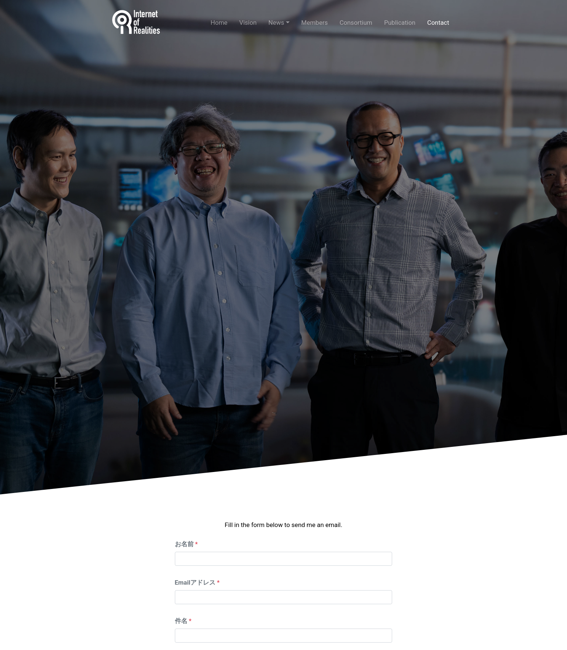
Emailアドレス (195, 582)
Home (219, 22)
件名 (181, 621)
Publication (399, 22)
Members (314, 22)
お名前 (184, 544)
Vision (248, 22)
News (276, 22)
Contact (438, 22)
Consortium (355, 22)
